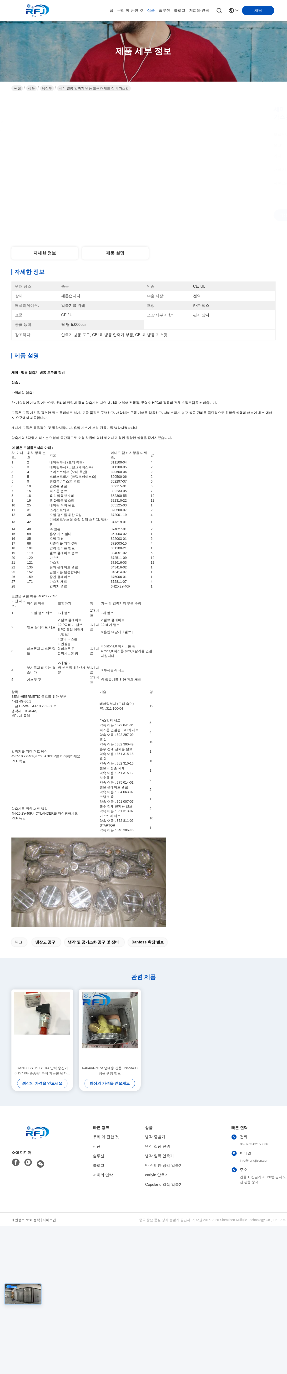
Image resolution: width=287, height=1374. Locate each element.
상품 (151, 10)
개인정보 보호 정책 (25, 1220)
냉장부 (47, 88)
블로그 (179, 10)
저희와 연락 (199, 10)
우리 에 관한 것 (130, 10)
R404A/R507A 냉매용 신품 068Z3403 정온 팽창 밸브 (109, 1070)
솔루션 (164, 10)
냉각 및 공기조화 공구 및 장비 (93, 942)
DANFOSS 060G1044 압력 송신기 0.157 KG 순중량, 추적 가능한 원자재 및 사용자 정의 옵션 (42, 1071)
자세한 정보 (44, 253)
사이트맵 (49, 1220)
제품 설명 (115, 253)
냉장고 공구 (45, 942)
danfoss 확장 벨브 (147, 942)
